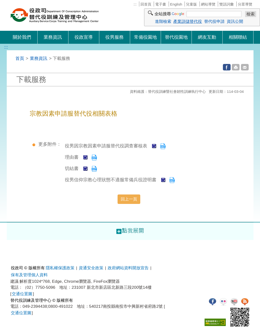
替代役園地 (176, 37)
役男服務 (114, 37)
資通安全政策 (91, 267)
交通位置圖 (22, 293)
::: (135, 4)
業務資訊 (53, 37)
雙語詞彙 (226, 4)
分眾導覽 (245, 4)
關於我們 (22, 37)
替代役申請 (214, 21)
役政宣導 (83, 37)
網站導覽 (208, 4)
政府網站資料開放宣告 (128, 267)
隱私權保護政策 (60, 267)
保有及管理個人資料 (29, 274)
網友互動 (207, 37)
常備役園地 (145, 37)
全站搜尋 (162, 14)
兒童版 (191, 4)
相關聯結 (238, 37)
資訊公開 (235, 21)
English (176, 4)
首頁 (19, 58)
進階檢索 (163, 21)
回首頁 (145, 4)
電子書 (160, 4)
